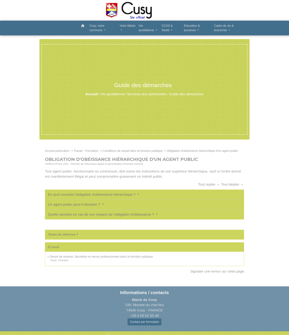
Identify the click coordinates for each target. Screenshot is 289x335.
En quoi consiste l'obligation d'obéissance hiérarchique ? (92, 194)
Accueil (91, 94)
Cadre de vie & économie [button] (224, 28)
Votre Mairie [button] (127, 25)
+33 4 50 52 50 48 (144, 315)
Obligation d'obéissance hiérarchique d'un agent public (202, 150)
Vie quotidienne (112, 94)
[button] (83, 26)
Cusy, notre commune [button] (96, 28)
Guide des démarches (186, 94)
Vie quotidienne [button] (147, 28)
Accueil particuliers (57, 150)
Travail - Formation (86, 150)
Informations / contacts (144, 292)
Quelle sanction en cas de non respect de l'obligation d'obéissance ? (101, 214)
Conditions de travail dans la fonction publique (132, 150)
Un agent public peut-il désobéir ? (74, 204)
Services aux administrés (146, 94)
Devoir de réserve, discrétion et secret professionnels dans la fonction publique (101, 256)
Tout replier (209, 184)
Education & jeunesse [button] (192, 28)
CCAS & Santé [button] (167, 28)
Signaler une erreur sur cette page (217, 271)
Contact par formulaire (144, 321)
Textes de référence (61, 234)
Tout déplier (232, 184)
